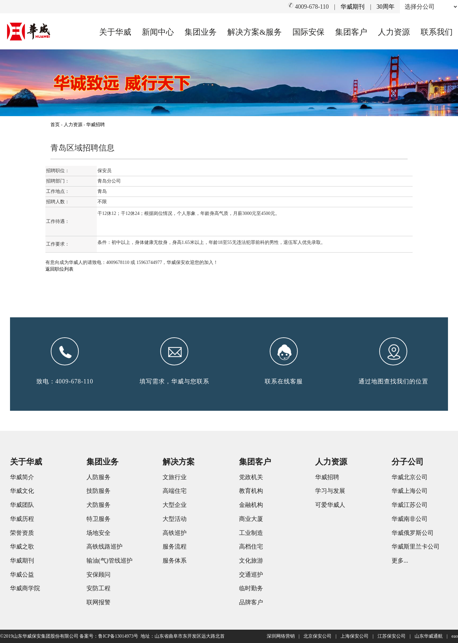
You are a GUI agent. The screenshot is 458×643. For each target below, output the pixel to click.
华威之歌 (22, 546)
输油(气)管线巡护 (109, 560)
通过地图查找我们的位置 (393, 381)
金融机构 (251, 505)
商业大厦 (251, 519)
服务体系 (175, 560)
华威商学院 (25, 588)
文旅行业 (175, 477)
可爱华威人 (330, 505)
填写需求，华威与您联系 (174, 381)
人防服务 (98, 477)
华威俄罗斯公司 (413, 533)
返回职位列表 (59, 269)
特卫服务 (98, 519)
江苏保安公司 (392, 636)
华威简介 (22, 477)
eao (455, 636)
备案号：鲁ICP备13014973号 (108, 636)
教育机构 (251, 491)
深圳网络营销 (281, 636)
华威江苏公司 (410, 505)
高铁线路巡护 (104, 546)
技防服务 (98, 491)
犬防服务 (98, 505)
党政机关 (251, 477)
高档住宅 (251, 546)
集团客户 (351, 32)
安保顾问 (98, 574)
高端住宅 (175, 491)
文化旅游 (251, 560)
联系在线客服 (284, 381)
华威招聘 (95, 124)
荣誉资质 (22, 533)
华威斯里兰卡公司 (416, 546)
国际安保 (308, 32)
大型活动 (175, 519)
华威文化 (22, 491)
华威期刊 (352, 6)
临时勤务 (251, 588)
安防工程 (98, 588)
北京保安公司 (317, 636)
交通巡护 (251, 574)
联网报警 (98, 602)
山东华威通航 (429, 636)
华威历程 (22, 519)
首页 (55, 124)
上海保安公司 (354, 636)
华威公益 (22, 574)
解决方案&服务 (254, 32)
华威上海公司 (410, 491)
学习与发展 (330, 491)
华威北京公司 (410, 477)
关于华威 (115, 32)
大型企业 (175, 505)
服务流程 (175, 546)
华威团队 (22, 505)
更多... (400, 560)
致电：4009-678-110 (64, 381)
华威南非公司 (410, 519)
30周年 (386, 6)
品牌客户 (251, 602)
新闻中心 (158, 32)
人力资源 (394, 32)
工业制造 (251, 533)
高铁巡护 (175, 533)
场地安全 (98, 533)
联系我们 (437, 32)
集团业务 (201, 32)
